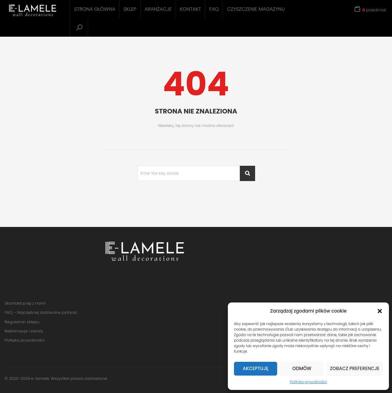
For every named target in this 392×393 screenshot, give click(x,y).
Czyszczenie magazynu (256, 9)
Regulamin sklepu (22, 322)
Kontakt (190, 9)
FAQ (214, 9)
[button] (380, 311)
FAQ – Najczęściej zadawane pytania (41, 312)
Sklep (129, 9)
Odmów (301, 368)
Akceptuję (255, 368)
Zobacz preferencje (354, 368)
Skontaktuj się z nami (25, 303)
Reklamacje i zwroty (24, 331)
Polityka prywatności (308, 381)
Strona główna (94, 9)
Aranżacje (158, 9)
